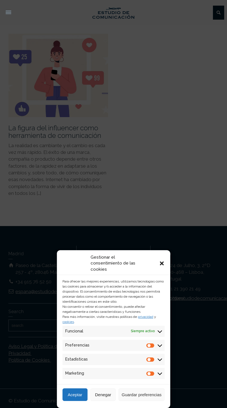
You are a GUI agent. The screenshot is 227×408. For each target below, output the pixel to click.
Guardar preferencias (142, 394)
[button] (162, 263)
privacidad (145, 317)
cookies (68, 322)
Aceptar (75, 394)
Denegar (103, 394)
